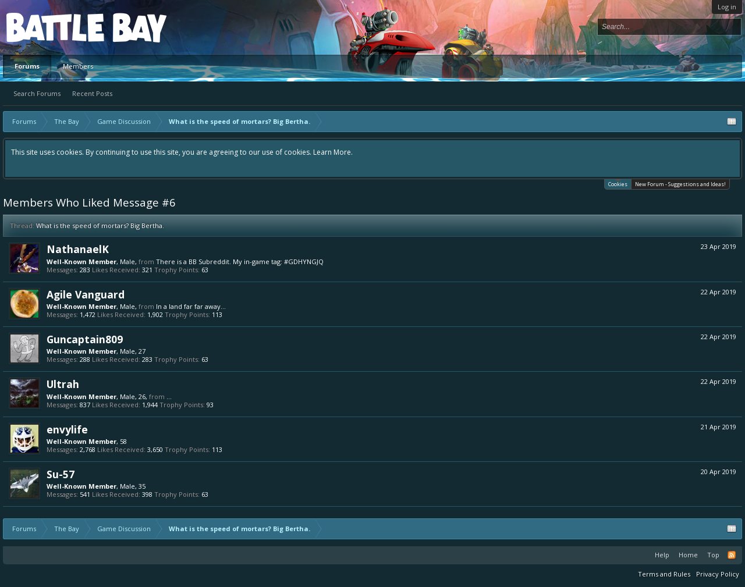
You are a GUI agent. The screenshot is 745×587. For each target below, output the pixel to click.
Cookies (617, 183)
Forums (27, 66)
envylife (67, 429)
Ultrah (63, 384)
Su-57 (60, 474)
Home (688, 554)
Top (713, 554)
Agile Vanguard (86, 294)
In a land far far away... (191, 306)
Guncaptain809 (85, 339)
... (169, 396)
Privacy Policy (717, 574)
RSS (731, 555)
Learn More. (333, 152)
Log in (727, 6)
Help (662, 554)
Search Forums (37, 93)
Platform (49, 27)
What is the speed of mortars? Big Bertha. (100, 225)
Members (78, 66)
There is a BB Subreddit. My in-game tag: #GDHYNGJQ (240, 261)
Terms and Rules (664, 574)
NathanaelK (78, 249)
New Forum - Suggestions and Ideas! (680, 184)
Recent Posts (92, 93)
